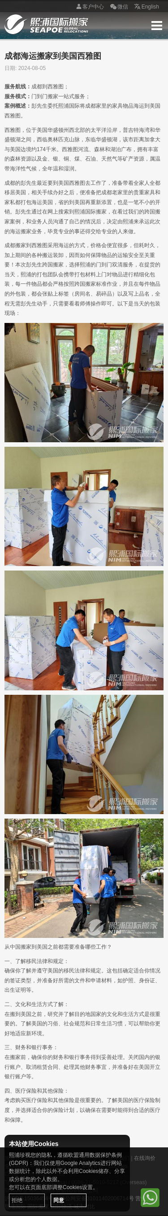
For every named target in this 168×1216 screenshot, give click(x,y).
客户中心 (88, 7)
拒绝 (17, 1200)
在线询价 (144, 1158)
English (146, 7)
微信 (118, 7)
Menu (157, 25)
